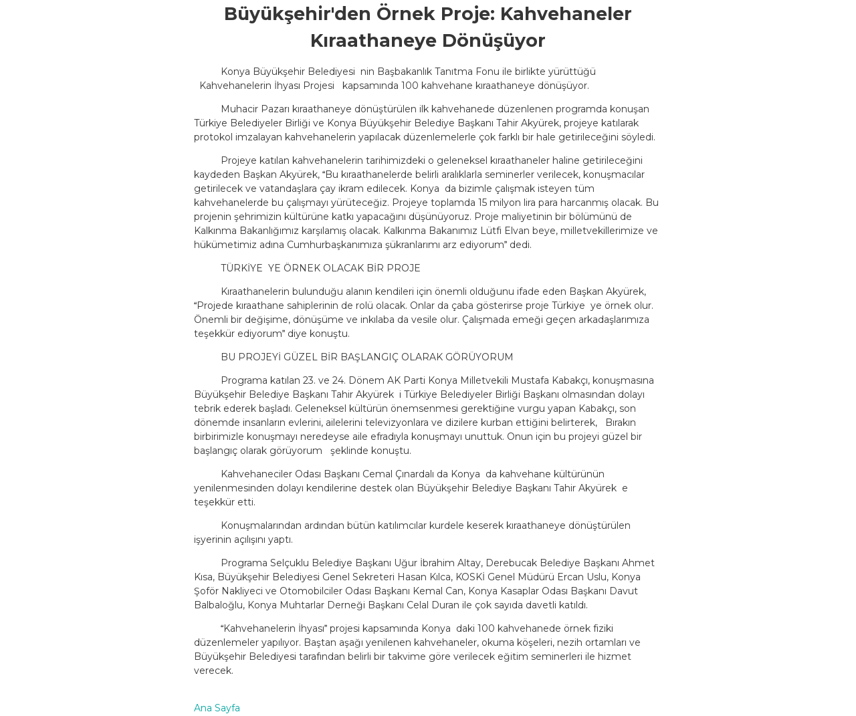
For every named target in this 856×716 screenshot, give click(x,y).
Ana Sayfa (217, 708)
